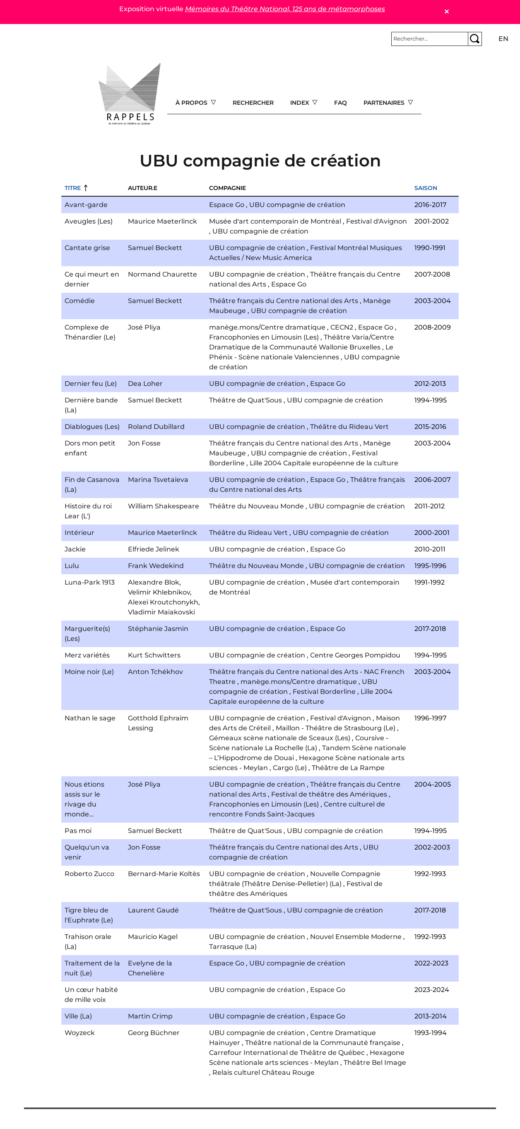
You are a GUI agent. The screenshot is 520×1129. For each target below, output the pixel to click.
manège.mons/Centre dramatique (267, 327)
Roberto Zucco (89, 874)
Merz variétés (87, 655)
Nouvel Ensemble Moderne (356, 937)
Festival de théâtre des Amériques (329, 794)
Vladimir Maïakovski (161, 612)
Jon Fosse (144, 443)
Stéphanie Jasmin (158, 629)
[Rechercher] (429, 39)
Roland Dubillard (156, 427)
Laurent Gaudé (153, 910)
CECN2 (341, 327)
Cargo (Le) (290, 768)
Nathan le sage (90, 718)
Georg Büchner (154, 1033)
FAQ (340, 102)
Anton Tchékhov (155, 672)
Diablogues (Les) (92, 427)
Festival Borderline (324, 692)
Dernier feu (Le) (91, 384)
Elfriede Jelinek (153, 549)
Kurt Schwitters (154, 655)
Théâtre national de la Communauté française (322, 1043)
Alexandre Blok (153, 582)
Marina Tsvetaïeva (158, 480)
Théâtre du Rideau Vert (349, 427)
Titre (73, 188)
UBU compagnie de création (297, 205)
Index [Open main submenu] (300, 102)
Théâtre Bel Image (375, 1062)
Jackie (75, 549)
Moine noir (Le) (89, 672)
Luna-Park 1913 (90, 582)
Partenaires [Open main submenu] (385, 102)
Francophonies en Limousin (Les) (264, 337)
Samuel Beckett (155, 248)
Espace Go (226, 205)
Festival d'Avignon (376, 221)
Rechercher (253, 102)
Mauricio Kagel (153, 937)
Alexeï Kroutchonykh (163, 602)
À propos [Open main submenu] (192, 102)
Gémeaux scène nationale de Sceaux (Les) (279, 738)
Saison (425, 188)
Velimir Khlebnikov (159, 592)
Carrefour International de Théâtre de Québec (287, 1053)
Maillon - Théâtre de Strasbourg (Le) (335, 728)
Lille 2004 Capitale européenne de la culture (324, 463)
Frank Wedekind (156, 566)
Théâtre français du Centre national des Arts (283, 301)
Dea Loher (145, 384)
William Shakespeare (163, 506)
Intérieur (79, 533)
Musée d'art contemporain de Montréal (275, 221)
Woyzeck (80, 1033)
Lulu (72, 566)
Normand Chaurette (162, 274)
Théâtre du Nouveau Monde (256, 506)
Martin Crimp (150, 1016)
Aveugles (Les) (89, 221)
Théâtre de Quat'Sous (245, 400)
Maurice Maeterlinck (162, 221)
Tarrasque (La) (233, 947)
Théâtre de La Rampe (348, 768)
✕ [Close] (446, 12)
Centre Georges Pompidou (355, 655)
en (503, 39)
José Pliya (144, 327)
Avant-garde (86, 205)
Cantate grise (87, 248)
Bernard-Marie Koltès (164, 874)
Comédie (80, 301)
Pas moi (78, 831)
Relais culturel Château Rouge (263, 1072)
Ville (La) (78, 1016)
